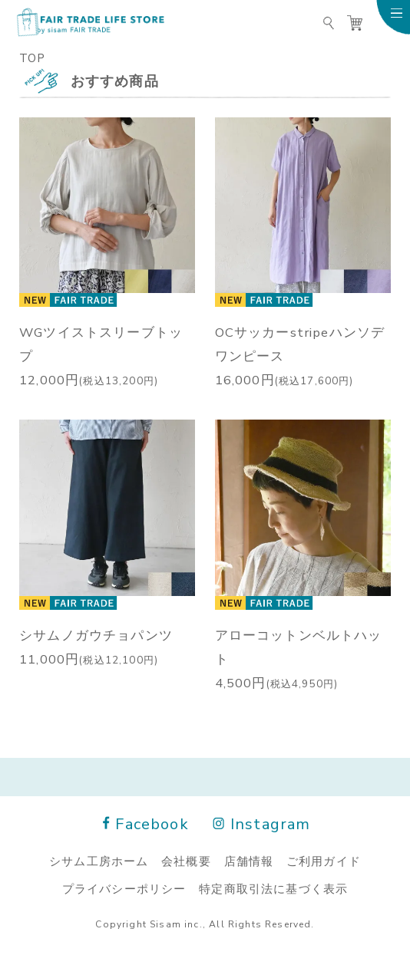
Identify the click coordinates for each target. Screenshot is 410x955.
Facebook (146, 823)
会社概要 (186, 860)
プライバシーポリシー (124, 888)
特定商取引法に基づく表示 (273, 888)
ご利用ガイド (323, 860)
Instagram (262, 823)
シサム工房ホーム (98, 860)
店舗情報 (249, 860)
